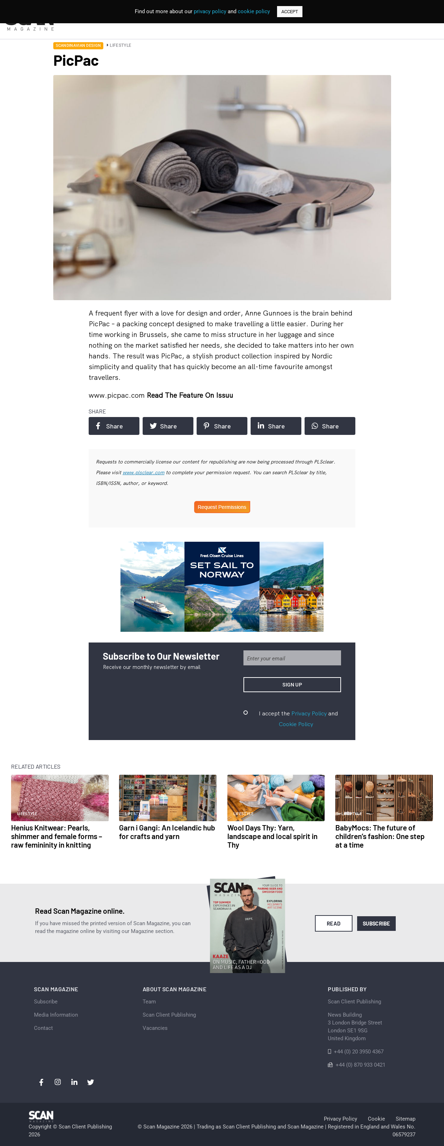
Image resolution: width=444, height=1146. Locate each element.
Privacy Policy (309, 713)
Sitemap (405, 1119)
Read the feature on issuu (190, 395)
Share (109, 426)
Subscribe (376, 923)
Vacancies (155, 1028)
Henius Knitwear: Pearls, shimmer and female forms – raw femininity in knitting (56, 836)
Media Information (56, 1015)
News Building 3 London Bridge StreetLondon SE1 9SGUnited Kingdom (355, 1027)
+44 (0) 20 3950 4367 (359, 1051)
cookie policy (254, 11)
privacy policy (210, 11)
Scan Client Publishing (169, 1015)
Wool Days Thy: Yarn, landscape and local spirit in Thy (272, 836)
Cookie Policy (296, 724)
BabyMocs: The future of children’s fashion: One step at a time (380, 836)
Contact (43, 1028)
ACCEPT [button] (289, 11)
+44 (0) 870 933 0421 (360, 1065)
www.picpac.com (118, 395)
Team (149, 1001)
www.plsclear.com (143, 472)
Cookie (376, 1119)
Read (334, 923)
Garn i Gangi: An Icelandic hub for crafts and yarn (167, 831)
